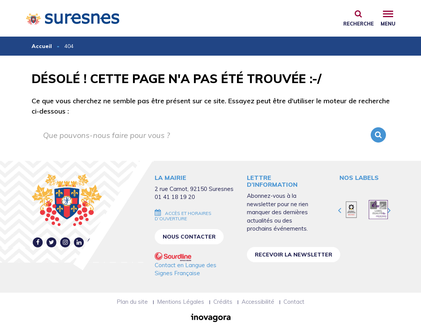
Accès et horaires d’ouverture (183, 215)
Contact (293, 301)
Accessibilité (258, 301)
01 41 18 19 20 (175, 196)
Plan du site (132, 301)
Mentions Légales (180, 301)
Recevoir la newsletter (293, 254)
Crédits (222, 301)
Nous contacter (189, 236)
